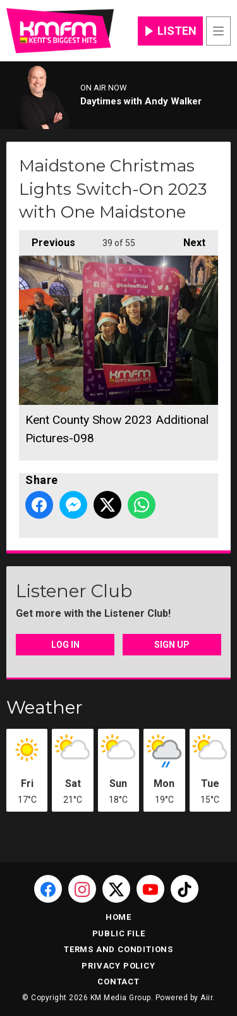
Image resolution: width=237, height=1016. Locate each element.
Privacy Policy (118, 965)
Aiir (206, 997)
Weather (44, 707)
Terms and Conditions (118, 949)
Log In (65, 645)
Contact (118, 981)
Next (188, 239)
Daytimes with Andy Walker (141, 101)
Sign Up (172, 645)
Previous (47, 239)
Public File (118, 933)
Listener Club (74, 591)
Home (118, 917)
